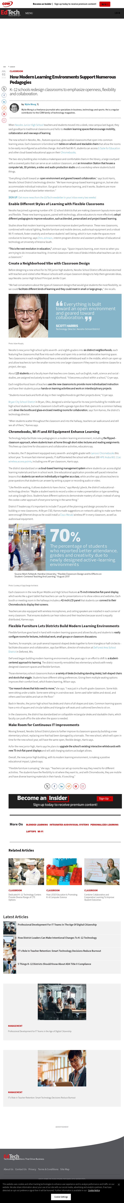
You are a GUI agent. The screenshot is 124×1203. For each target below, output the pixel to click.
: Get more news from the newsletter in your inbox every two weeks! (52, 212)
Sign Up (103, 4)
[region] (62, 1191)
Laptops (31, 846)
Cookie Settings (61, 1197)
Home (4, 81)
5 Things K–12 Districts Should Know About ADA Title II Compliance (54, 978)
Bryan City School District (22, 416)
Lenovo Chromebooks (102, 467)
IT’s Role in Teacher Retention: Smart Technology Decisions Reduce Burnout (59, 965)
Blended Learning (37, 839)
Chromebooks (68, 167)
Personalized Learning (104, 839)
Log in (117, 27)
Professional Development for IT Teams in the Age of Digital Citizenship (57, 939)
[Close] (118, 1184)
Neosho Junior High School (29, 139)
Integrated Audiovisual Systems (69, 839)
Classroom (12, 81)
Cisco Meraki (67, 529)
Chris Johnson (45, 252)
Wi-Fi (40, 846)
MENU (29, 28)
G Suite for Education (109, 162)
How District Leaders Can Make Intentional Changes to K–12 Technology (57, 952)
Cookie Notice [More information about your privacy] (94, 1190)
